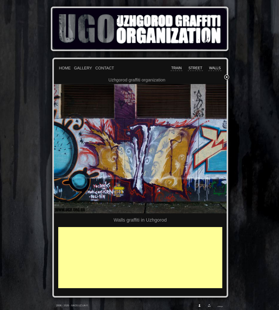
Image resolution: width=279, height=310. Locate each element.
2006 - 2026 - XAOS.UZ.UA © (72, 305)
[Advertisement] (143, 257)
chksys (220, 306)
